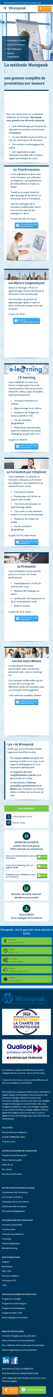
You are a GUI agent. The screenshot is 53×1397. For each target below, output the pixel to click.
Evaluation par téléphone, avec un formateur (21, 875)
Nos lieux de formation (12, 1174)
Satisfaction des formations (14, 1206)
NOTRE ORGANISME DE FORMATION (19, 1150)
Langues (5, 1261)
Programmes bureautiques (13, 1308)
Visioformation (9, 1229)
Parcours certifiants (10, 1276)
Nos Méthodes (14, 49)
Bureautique (7, 1266)
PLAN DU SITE (29, 1378)
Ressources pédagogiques (13, 1211)
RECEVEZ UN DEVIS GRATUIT (26, 894)
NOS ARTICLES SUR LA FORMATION (17, 1368)
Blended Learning (9, 1248)
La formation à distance (12, 1197)
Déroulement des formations (15, 1192)
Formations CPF (9, 1280)
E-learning (6, 1238)
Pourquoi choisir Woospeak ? (14, 1155)
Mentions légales (9, 1381)
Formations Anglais (16, 40)
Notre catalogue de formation (15, 1317)
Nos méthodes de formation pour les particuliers (23, 1345)
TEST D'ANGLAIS (9, 1378)
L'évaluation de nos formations (15, 1201)
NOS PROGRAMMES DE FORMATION (19, 1294)
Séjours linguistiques (11, 1243)
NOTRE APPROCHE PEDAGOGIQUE (18, 1187)
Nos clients (7, 1169)
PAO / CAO (6, 1271)
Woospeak (14, 8)
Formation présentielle (12, 1224)
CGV (38, 1378)
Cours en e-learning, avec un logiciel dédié (19, 866)
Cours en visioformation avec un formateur (21, 856)
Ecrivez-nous (15, 822)
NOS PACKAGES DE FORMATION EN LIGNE (20, 1373)
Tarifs (4, 1285)
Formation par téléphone (13, 1234)
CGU (43, 1378)
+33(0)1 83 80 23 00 (19, 816)
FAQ (19, 1378)
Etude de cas (7, 1164)
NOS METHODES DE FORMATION (17, 1220)
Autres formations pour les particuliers (18, 1340)
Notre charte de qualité (12, 1160)
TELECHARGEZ (26, 914)
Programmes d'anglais (11, 1299)
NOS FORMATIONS (11, 1257)
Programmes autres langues (14, 1303)
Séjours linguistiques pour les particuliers (19, 1350)
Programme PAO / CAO (12, 1313)
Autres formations (16, 44)
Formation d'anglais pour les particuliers (19, 1336)
